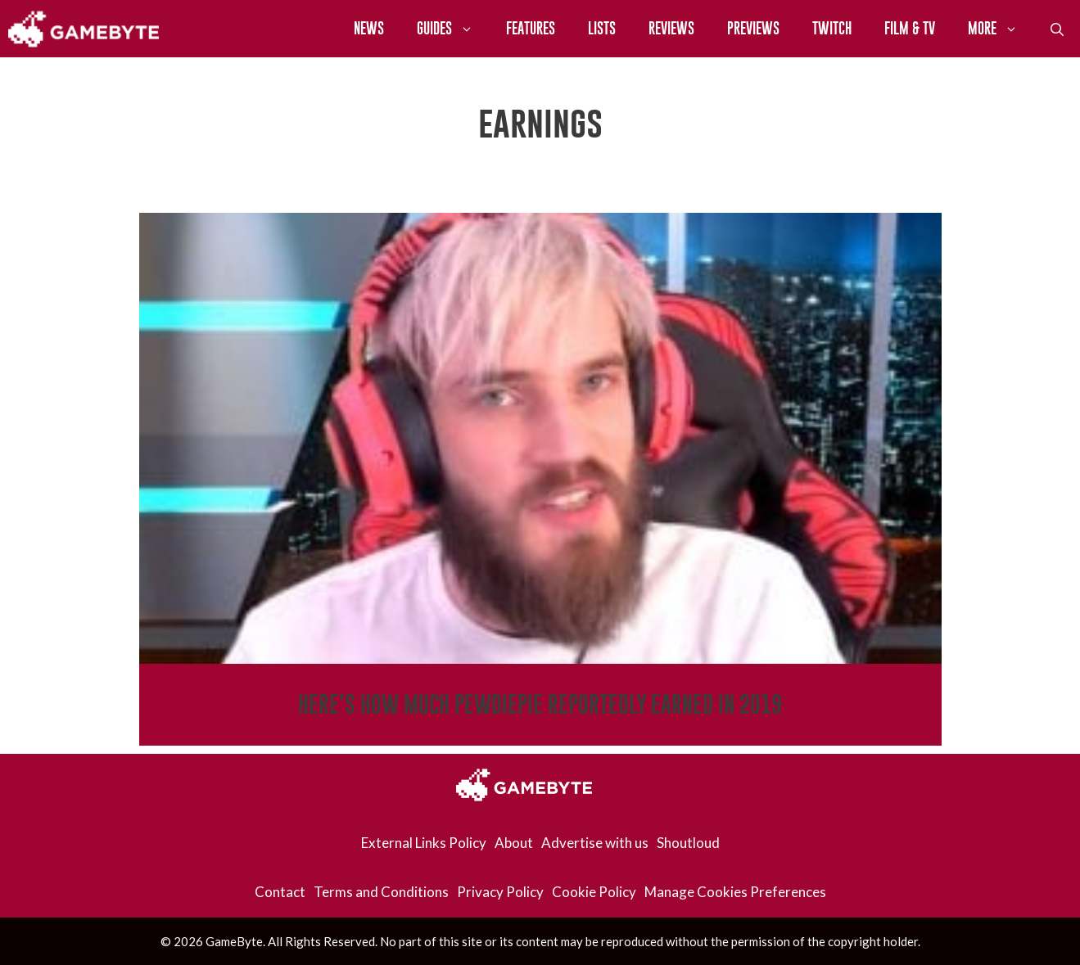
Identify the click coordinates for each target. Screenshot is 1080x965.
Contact (280, 891)
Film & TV (909, 28)
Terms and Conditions (381, 891)
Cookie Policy (594, 891)
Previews (753, 28)
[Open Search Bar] (1057, 28)
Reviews (671, 28)
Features (530, 28)
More (1001, 28)
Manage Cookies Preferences (735, 891)
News (369, 28)
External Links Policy (423, 842)
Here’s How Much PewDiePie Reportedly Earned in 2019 (540, 704)
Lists (602, 28)
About (514, 842)
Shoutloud (688, 842)
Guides (453, 28)
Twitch (832, 28)
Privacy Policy (500, 891)
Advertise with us (594, 842)
